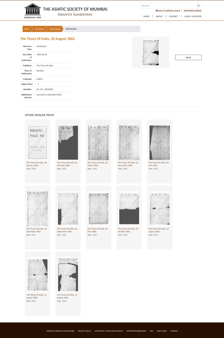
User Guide (162, 331)
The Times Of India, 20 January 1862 (36, 161)
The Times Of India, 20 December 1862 (36, 227)
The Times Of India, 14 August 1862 (159, 227)
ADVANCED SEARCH (192, 10)
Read (188, 47)
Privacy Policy (84, 331)
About (159, 16)
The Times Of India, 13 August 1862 (67, 293)
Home (146, 16)
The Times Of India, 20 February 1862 (67, 161)
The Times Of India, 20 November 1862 (128, 161)
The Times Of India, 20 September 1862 (67, 227)
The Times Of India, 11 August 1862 (36, 293)
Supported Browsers (136, 331)
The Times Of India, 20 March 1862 (97, 161)
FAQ (151, 331)
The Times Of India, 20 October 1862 (128, 227)
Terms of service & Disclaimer (60, 331)
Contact (173, 16)
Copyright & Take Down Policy (109, 331)
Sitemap (174, 331)
